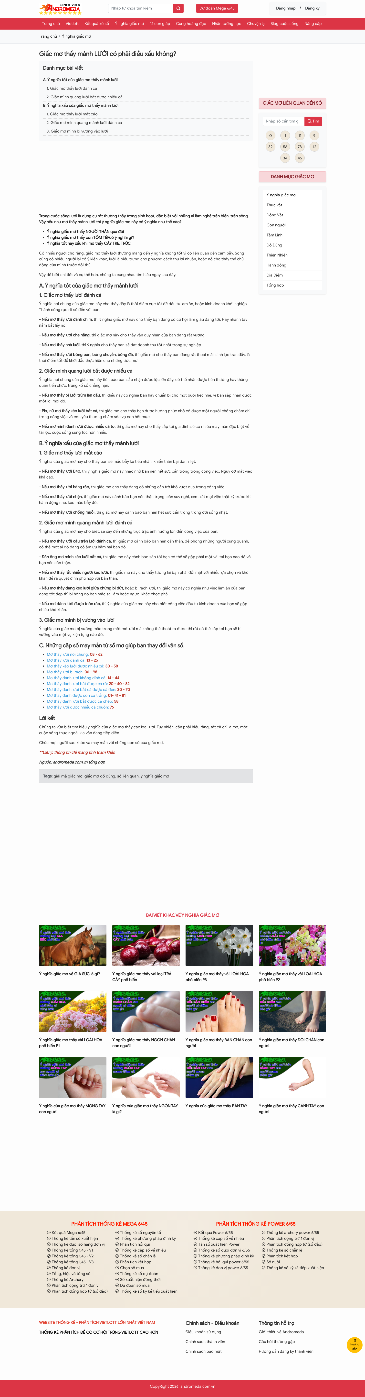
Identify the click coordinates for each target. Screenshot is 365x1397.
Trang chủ (51, 23)
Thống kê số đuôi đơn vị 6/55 (221, 1250)
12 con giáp (160, 23)
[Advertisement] (146, 179)
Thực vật (274, 205)
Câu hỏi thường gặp (277, 1341)
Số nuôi (271, 1262)
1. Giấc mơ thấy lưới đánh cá (72, 88)
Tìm (313, 121)
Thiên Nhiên (277, 255)
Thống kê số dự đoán (136, 1273)
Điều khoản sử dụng (203, 1332)
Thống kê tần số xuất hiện (72, 1238)
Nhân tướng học (226, 23)
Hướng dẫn (354, 1345)
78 (300, 146)
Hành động (276, 265)
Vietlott (72, 23)
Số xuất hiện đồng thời (138, 1279)
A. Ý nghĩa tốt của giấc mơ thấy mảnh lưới (80, 80)
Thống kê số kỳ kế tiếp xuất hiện (146, 1291)
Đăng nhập (286, 8)
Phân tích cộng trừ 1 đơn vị (73, 1285)
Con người (276, 225)
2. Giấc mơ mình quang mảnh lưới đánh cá (84, 122)
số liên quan (127, 776)
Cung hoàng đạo (191, 23)
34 (285, 158)
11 (299, 135)
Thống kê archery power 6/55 (290, 1232)
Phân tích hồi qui (132, 1244)
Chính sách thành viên (205, 1341)
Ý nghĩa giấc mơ (129, 23)
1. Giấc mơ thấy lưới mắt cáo (72, 114)
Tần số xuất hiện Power (216, 1244)
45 (300, 158)
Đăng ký (312, 8)
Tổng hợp (275, 285)
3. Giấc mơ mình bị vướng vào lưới (77, 131)
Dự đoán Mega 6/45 (217, 8)
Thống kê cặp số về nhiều (140, 1250)
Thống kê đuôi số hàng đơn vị (76, 1244)
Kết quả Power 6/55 (213, 1232)
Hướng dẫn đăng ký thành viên (286, 1351)
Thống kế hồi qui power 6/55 (221, 1262)
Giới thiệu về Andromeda (281, 1332)
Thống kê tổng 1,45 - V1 (70, 1250)
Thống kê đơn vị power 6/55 (220, 1267)
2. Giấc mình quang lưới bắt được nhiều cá (85, 97)
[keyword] (141, 8)
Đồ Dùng (274, 245)
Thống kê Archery (65, 1279)
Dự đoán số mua (132, 1285)
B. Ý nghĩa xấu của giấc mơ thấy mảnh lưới (80, 105)
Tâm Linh (274, 235)
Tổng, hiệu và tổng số (69, 1273)
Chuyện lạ (256, 23)
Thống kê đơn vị (63, 1267)
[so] (284, 121)
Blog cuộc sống (285, 23)
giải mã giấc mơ (68, 776)
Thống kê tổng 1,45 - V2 (70, 1256)
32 (270, 146)
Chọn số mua (129, 1267)
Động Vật (275, 215)
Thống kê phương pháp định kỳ (145, 1238)
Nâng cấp (313, 23)
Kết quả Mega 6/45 (66, 1232)
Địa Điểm (275, 275)
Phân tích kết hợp (133, 1262)
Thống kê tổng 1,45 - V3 (70, 1262)
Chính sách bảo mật (204, 1351)
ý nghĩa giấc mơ (154, 776)
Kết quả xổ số (96, 23)
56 (285, 146)
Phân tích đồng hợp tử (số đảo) (77, 1291)
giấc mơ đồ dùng (99, 776)
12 (314, 146)
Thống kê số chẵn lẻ (135, 1256)
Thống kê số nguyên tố (138, 1232)
